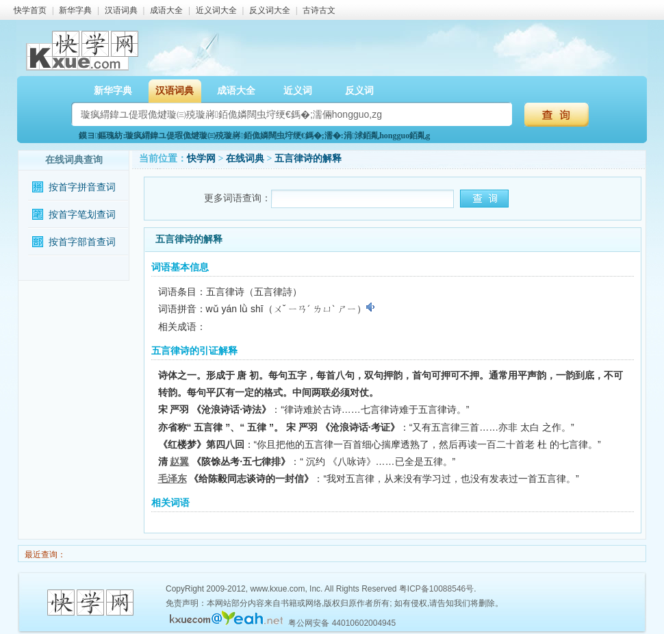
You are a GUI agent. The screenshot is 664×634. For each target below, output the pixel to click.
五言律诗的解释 (308, 158)
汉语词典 (121, 10)
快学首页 (30, 10)
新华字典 (75, 10)
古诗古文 (319, 10)
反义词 (359, 91)
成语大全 (166, 10)
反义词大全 (269, 10)
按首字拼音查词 (82, 187)
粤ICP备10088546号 (436, 589)
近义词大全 (216, 10)
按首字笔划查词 (82, 215)
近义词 (297, 91)
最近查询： (44, 554)
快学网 (201, 158)
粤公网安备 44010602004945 (342, 623)
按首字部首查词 (82, 242)
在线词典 (245, 158)
